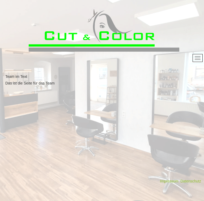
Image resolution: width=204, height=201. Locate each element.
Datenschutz (190, 181)
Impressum (169, 181)
